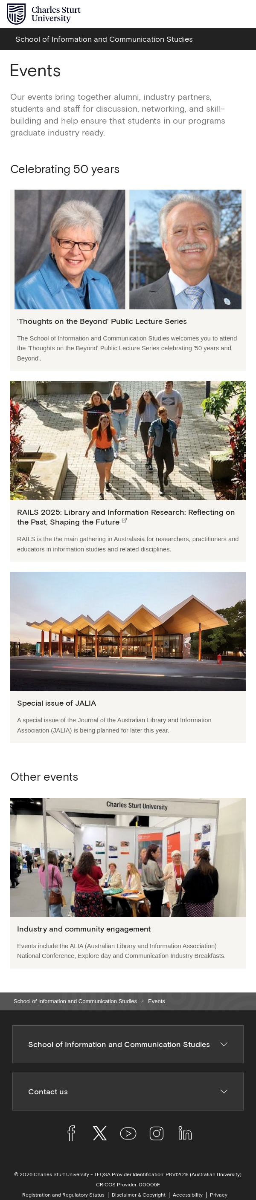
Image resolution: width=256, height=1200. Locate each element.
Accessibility (188, 1195)
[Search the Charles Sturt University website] (222, 14)
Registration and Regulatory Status (63, 1195)
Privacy (218, 1195)
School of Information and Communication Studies (75, 1001)
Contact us (128, 1091)
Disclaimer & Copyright (139, 1195)
